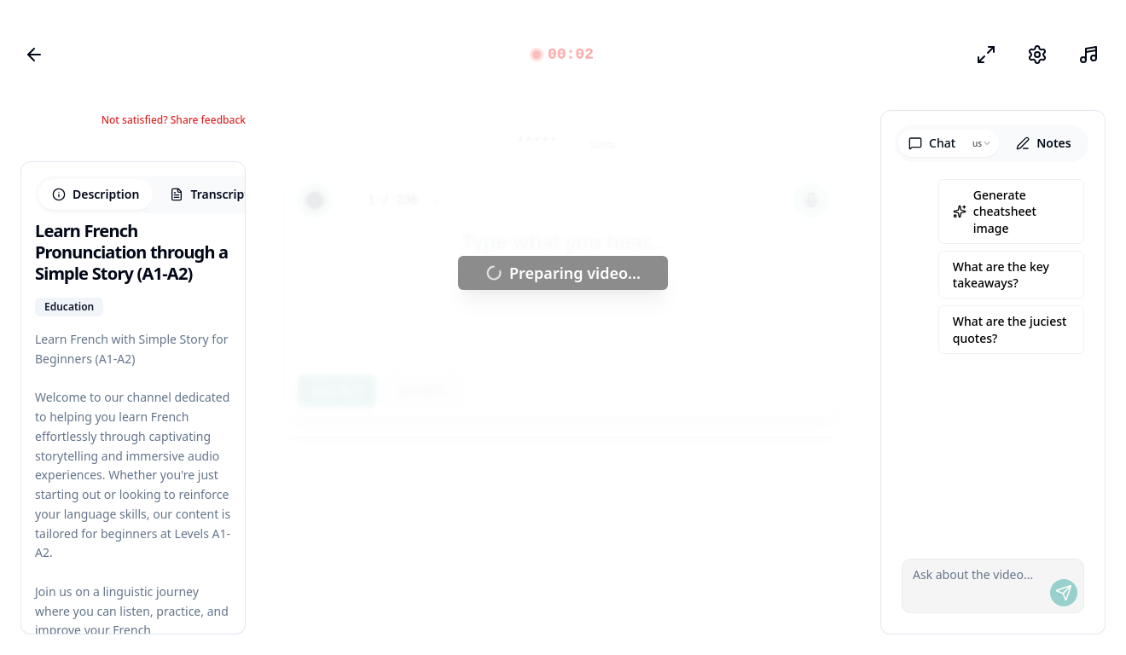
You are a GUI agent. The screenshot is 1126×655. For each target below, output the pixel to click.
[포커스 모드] (986, 54)
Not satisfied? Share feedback (174, 120)
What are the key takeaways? (1001, 274)
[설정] (1037, 54)
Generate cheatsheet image (994, 211)
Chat (931, 143)
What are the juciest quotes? (1010, 329)
